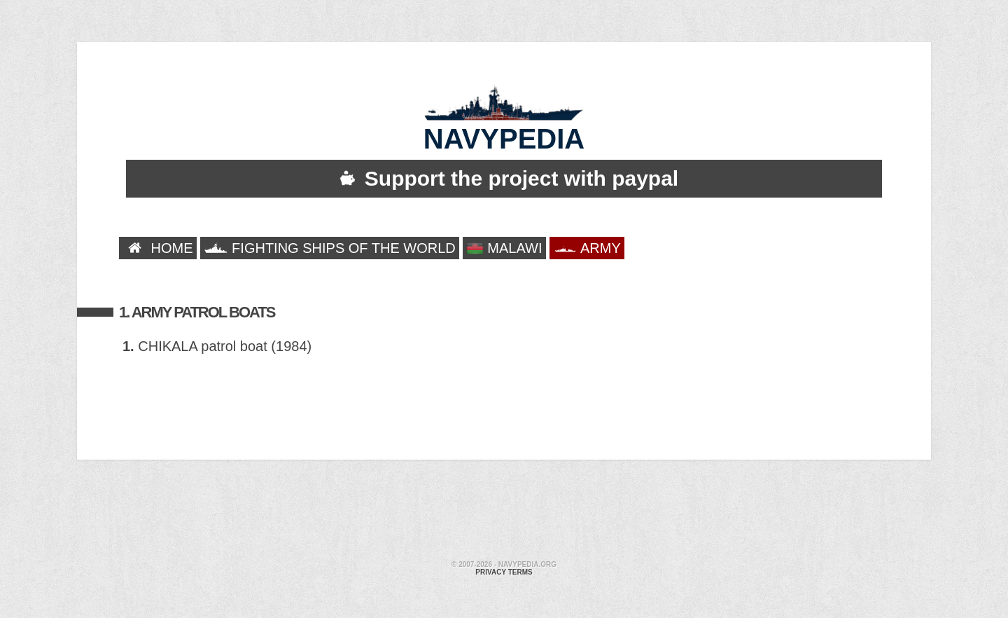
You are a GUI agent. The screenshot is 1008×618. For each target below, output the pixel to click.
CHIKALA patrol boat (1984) (217, 346)
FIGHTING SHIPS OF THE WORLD (330, 248)
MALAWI (504, 248)
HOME (157, 248)
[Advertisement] (504, 512)
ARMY (587, 248)
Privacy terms (503, 572)
